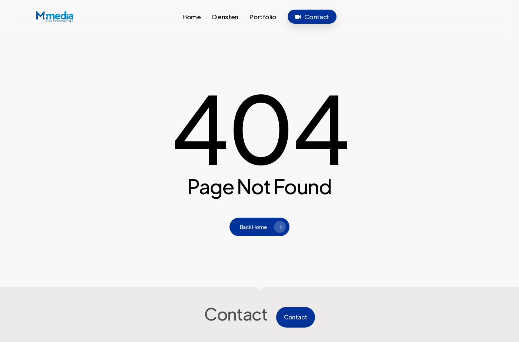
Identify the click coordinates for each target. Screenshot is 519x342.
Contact (295, 317)
